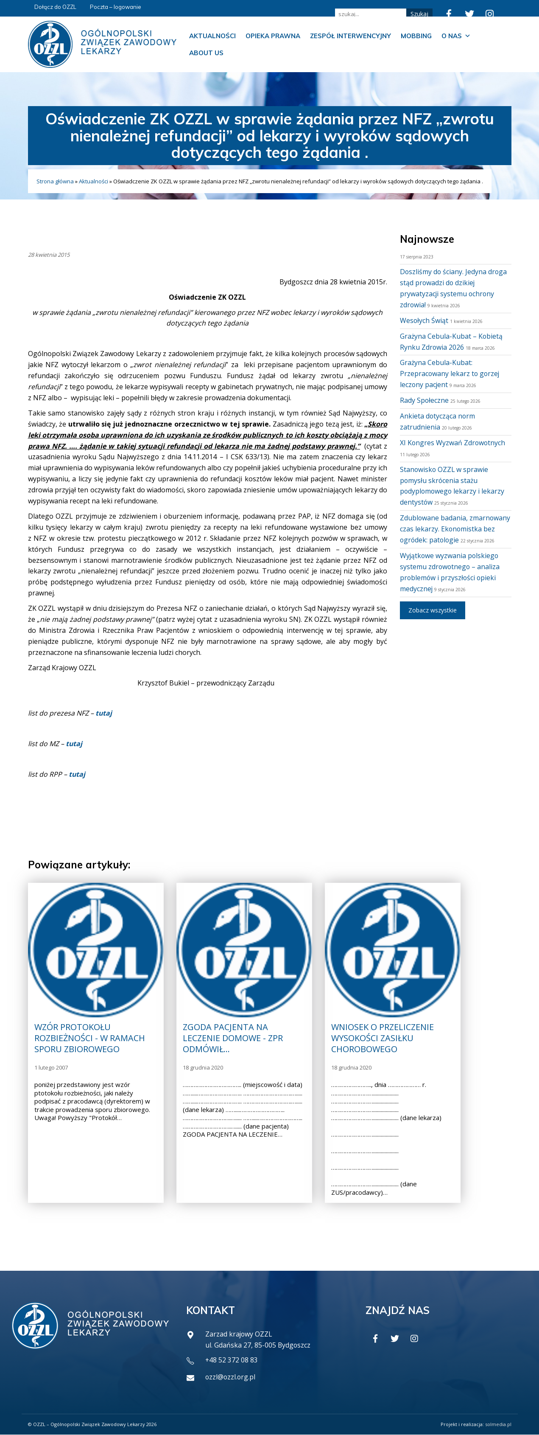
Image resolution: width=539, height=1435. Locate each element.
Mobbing (416, 36)
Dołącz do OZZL (55, 6)
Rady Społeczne (424, 400)
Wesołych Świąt (424, 320)
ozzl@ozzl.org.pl (231, 1377)
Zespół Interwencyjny (350, 36)
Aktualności (212, 36)
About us (206, 53)
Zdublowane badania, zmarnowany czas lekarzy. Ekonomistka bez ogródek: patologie (455, 529)
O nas (456, 36)
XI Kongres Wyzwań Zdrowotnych (453, 442)
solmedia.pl (498, 1424)
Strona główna (55, 181)
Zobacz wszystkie (432, 610)
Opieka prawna (273, 36)
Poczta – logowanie (115, 6)
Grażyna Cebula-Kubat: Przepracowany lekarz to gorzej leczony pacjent (450, 373)
